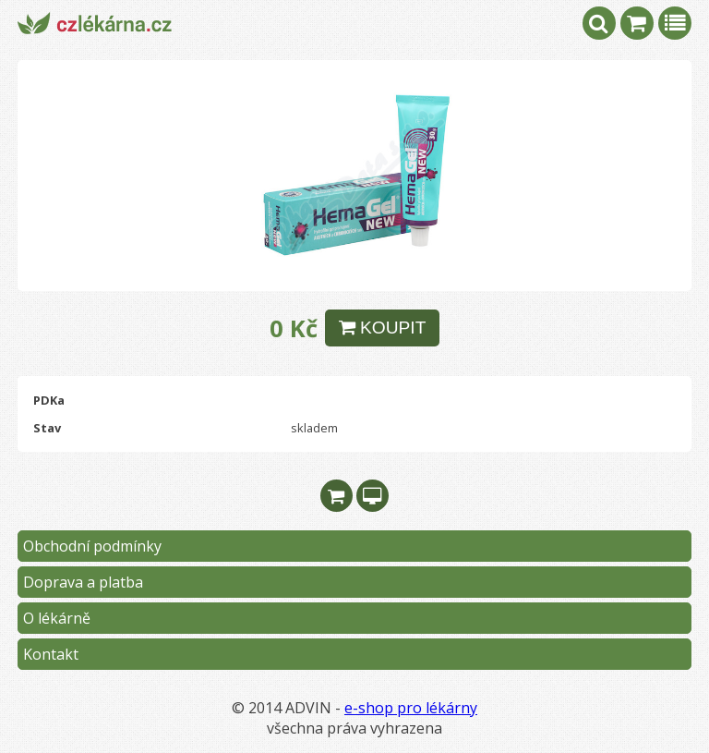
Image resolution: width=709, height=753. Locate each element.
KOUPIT (383, 327)
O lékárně (56, 618)
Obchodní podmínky (92, 546)
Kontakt (50, 654)
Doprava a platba (83, 582)
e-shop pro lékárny (410, 708)
